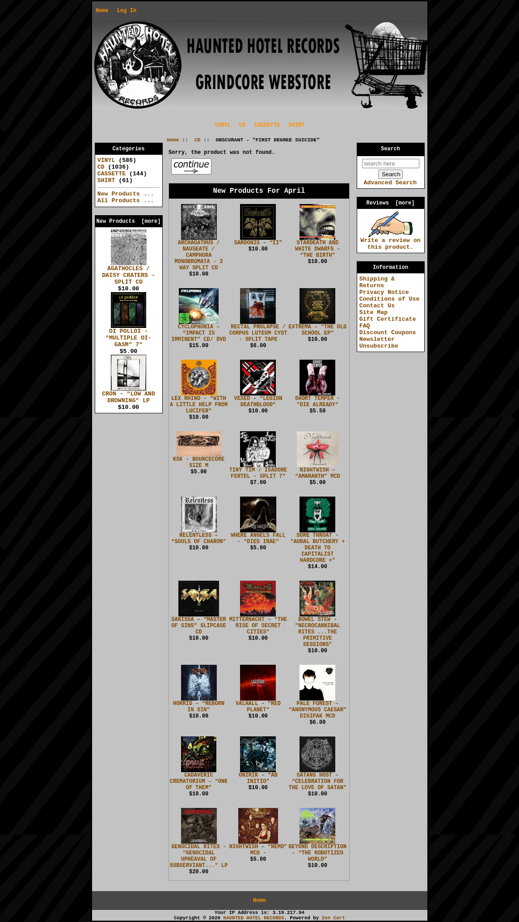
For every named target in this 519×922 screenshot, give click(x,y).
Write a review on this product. (390, 241)
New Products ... (125, 194)
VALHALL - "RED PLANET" (258, 707)
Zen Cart (333, 918)
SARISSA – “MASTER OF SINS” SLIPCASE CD (198, 625)
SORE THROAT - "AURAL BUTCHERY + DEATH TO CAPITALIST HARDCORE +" (317, 548)
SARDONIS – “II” (258, 243)
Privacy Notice (384, 292)
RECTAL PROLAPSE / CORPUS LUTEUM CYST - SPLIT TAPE (258, 333)
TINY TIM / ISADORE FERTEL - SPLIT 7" (258, 473)
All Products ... (125, 200)
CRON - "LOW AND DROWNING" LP (128, 395)
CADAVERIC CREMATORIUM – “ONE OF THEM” (199, 781)
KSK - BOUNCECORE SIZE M (198, 462)
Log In (126, 11)
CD (197, 140)
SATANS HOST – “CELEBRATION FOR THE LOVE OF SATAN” (318, 781)
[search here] (390, 163)
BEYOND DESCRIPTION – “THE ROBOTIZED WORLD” (318, 853)
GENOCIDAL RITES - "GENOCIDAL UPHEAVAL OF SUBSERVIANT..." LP (199, 856)
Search (390, 149)
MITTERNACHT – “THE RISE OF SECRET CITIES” (258, 625)
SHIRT (296, 125)
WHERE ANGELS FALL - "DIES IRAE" (258, 538)
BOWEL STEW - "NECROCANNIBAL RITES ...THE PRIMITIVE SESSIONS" (317, 632)
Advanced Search (390, 182)
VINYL (223, 125)
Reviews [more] (390, 203)
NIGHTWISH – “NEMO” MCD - (258, 850)
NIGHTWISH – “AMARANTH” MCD (317, 473)
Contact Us (377, 305)
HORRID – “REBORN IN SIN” (198, 707)
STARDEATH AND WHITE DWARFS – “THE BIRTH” (317, 249)
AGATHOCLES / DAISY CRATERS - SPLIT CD (128, 272)
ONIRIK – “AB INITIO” (258, 778)
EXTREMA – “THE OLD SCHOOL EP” (318, 330)
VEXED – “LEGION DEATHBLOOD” (258, 401)
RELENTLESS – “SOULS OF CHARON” (198, 538)
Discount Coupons (387, 332)
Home (102, 11)
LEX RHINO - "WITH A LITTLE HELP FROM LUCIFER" (199, 404)
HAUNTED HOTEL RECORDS (254, 918)
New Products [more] (128, 221)
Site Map (373, 312)
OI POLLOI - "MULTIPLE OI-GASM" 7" (128, 335)
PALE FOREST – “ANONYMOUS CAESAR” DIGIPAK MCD (318, 710)
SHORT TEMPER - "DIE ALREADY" (317, 401)
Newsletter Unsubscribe (378, 342)
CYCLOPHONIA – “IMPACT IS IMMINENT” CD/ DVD (198, 333)
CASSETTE (267, 125)
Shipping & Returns (377, 282)
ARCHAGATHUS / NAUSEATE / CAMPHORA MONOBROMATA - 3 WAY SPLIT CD (199, 255)
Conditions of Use (389, 299)
